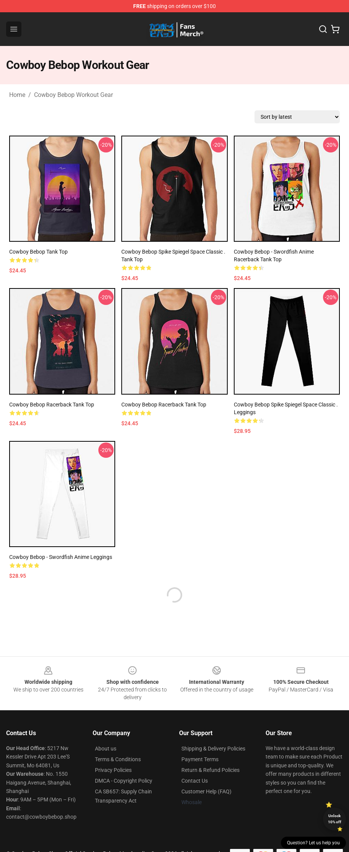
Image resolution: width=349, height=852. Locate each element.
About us (105, 749)
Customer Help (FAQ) (206, 791)
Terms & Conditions (118, 759)
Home (17, 94)
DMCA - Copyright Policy (123, 781)
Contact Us (194, 781)
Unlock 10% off (334, 819)
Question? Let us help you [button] (313, 842)
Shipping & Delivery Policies (213, 749)
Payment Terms (200, 759)
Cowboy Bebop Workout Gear (73, 94)
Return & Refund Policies (210, 770)
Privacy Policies (113, 770)
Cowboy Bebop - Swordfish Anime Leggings (60, 557)
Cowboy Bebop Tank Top (38, 252)
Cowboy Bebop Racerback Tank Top (51, 404)
